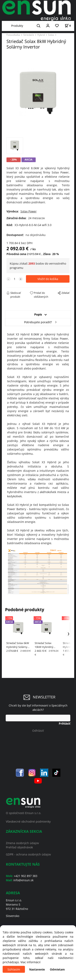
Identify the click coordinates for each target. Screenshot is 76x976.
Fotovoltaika (13, 34)
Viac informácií (30, 962)
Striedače (28, 34)
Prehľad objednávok (19, 847)
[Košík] (68, 25)
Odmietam (57, 969)
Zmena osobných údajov (22, 843)
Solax (51, 34)
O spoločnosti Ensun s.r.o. (23, 813)
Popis (38, 314)
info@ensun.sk (23, 880)
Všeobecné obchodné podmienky (28, 821)
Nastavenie (37, 969)
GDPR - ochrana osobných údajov (28, 854)
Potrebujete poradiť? (38, 322)
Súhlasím (13, 969)
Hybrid (41, 34)
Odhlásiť (38, 731)
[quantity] (15, 279)
